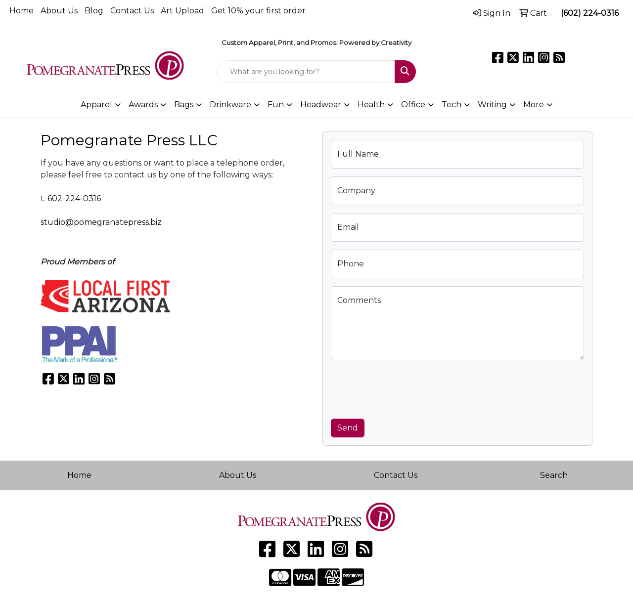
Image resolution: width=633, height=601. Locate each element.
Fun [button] (276, 104)
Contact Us (132, 10)
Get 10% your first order (258, 10)
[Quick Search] (306, 71)
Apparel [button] (96, 104)
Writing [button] (492, 104)
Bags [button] (183, 104)
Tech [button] (451, 104)
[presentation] (406, 387)
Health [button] (371, 104)
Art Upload (182, 10)
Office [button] (413, 104)
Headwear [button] (320, 104)
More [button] (533, 104)
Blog (94, 10)
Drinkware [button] (230, 104)
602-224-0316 (74, 198)
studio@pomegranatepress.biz (101, 222)
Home (21, 10)
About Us (59, 10)
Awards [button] (143, 104)
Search (554, 475)
